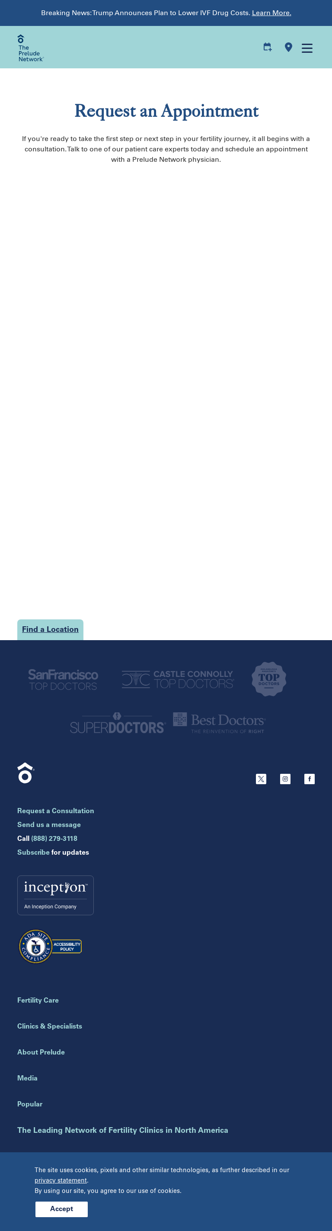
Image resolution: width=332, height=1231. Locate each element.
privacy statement (61, 1180)
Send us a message (49, 825)
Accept (61, 1209)
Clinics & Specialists (49, 1026)
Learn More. (271, 13)
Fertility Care (38, 1000)
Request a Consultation (55, 811)
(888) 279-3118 (54, 839)
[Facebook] (309, 782)
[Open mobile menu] (306, 47)
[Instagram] (285, 782)
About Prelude (41, 1052)
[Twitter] (261, 782)
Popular (29, 1104)
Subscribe (33, 853)
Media (27, 1078)
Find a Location (50, 630)
